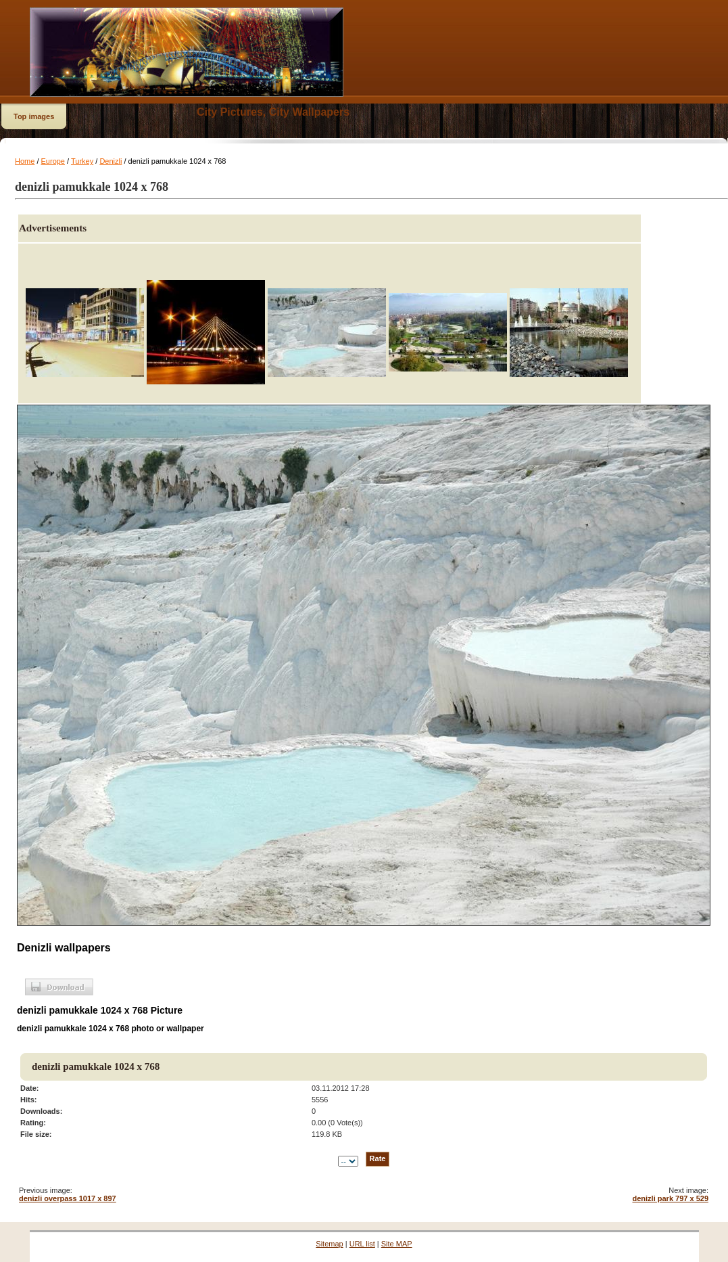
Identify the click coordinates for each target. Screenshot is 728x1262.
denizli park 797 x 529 (670, 1198)
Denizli (110, 161)
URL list (362, 1244)
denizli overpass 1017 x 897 (67, 1198)
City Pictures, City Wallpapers (273, 112)
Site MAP (396, 1244)
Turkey (82, 161)
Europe (53, 161)
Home (24, 161)
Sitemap (329, 1244)
